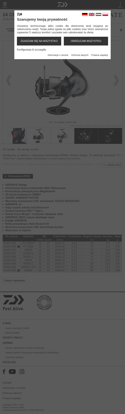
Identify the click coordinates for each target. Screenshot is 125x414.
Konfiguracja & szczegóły (31, 49)
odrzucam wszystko (86, 41)
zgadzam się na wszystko (39, 41)
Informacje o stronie (58, 55)
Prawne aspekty (99, 55)
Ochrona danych (80, 55)
